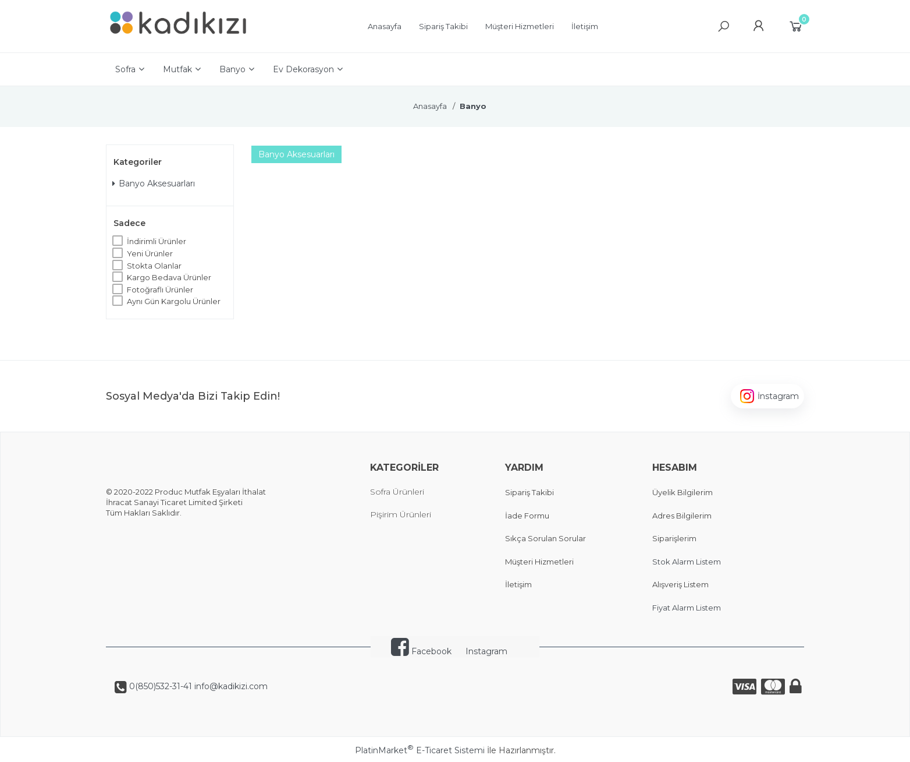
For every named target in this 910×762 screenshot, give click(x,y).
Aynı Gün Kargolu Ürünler (174, 301)
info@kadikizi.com (230, 686)
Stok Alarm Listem (686, 561)
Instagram (486, 651)
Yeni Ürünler (150, 253)
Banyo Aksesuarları (153, 183)
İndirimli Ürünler (156, 241)
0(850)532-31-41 (159, 686)
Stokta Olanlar (154, 265)
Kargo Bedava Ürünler (169, 277)
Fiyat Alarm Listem (686, 607)
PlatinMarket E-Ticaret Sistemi (420, 750)
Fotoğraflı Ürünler (160, 289)
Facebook (421, 651)
